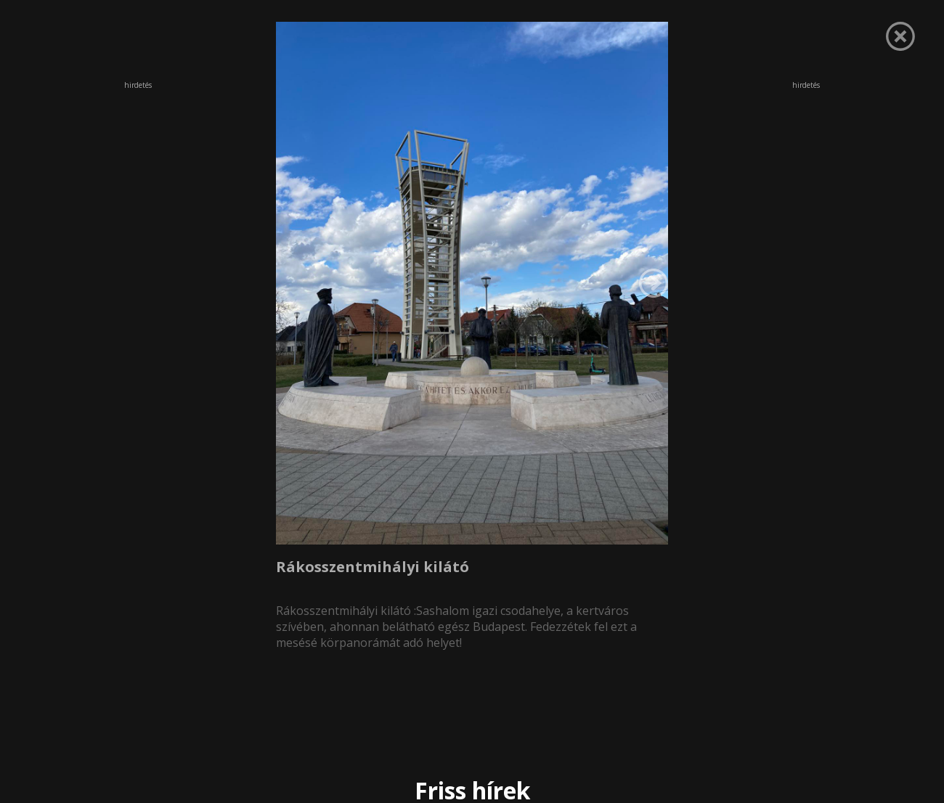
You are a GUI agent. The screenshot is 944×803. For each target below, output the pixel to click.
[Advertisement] (138, 188)
